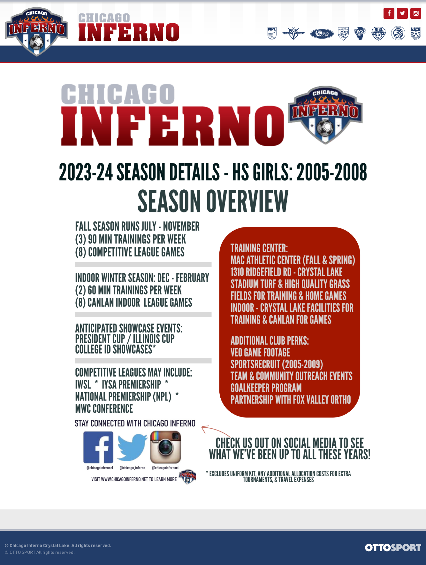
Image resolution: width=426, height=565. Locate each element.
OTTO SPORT (22, 552)
